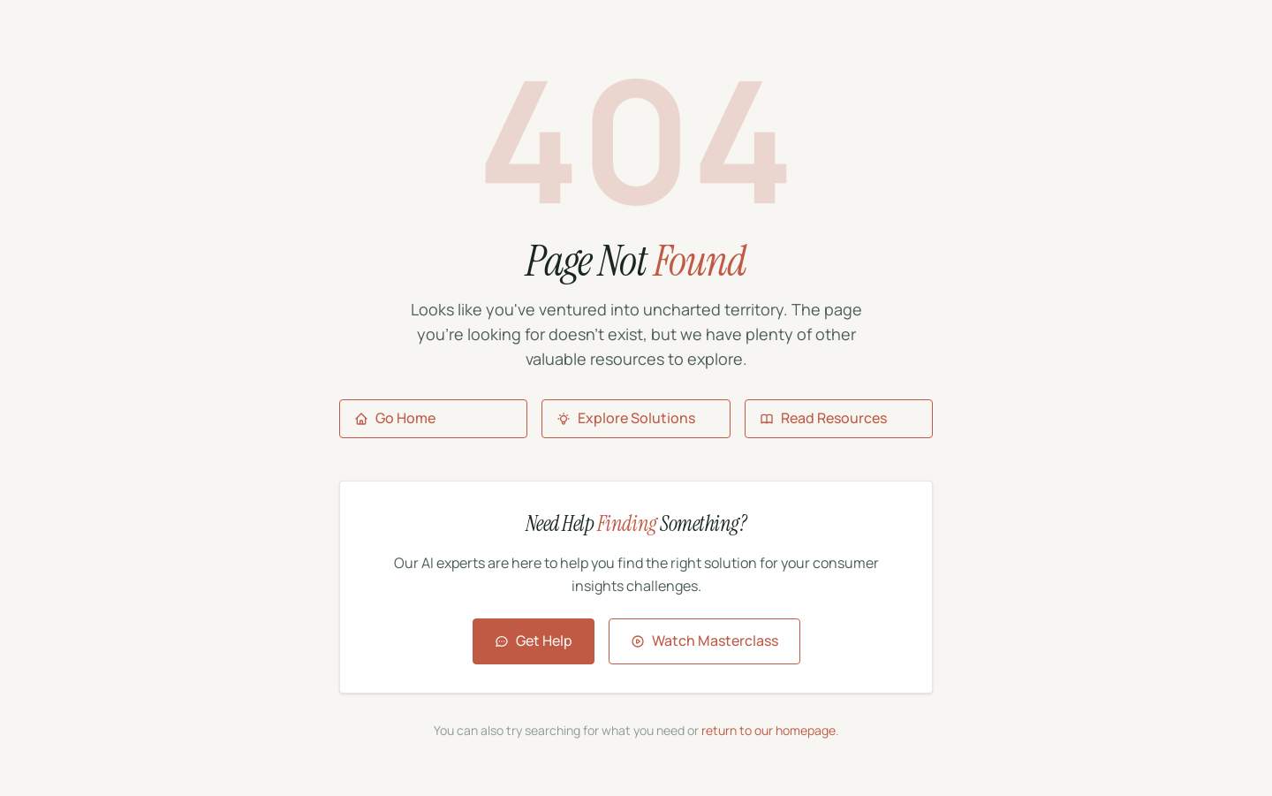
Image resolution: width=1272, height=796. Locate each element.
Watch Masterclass (704, 640)
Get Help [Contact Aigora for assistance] (533, 640)
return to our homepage (768, 730)
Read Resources (823, 418)
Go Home (394, 418)
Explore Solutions (625, 418)
